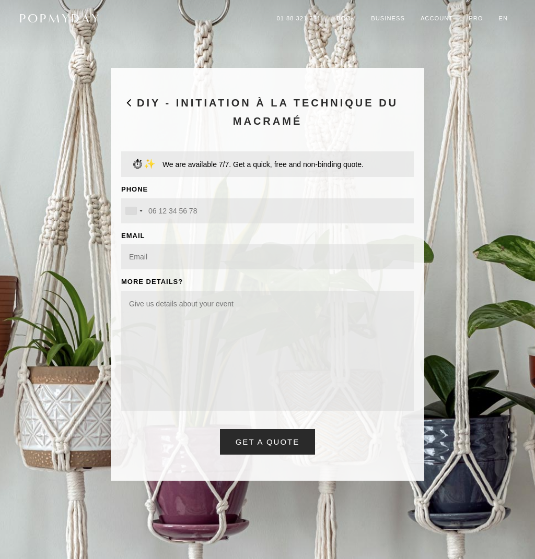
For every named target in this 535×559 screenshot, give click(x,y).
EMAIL (133, 236)
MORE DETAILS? (152, 282)
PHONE (134, 189)
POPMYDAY (60, 18)
